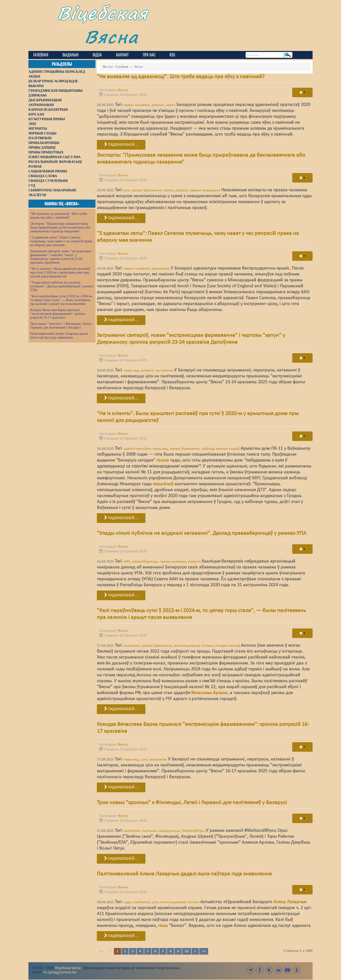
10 (186, 951)
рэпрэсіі (158, 105)
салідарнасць (169, 831)
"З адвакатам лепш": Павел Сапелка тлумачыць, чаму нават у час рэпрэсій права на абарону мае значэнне (61, 241)
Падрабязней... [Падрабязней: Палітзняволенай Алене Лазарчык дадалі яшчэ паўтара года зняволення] (121, 936)
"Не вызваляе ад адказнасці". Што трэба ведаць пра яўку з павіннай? (58, 215)
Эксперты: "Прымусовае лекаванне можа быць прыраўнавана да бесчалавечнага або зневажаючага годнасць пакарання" (60, 227)
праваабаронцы (145, 561)
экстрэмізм (164, 370)
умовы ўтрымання (147, 190)
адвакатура (161, 268)
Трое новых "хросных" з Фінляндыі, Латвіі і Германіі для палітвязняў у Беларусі (61, 325)
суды (127, 902)
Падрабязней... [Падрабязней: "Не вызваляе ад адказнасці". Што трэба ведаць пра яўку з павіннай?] (121, 144)
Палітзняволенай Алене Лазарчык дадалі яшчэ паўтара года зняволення (59, 335)
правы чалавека (137, 105)
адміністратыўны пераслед (146, 449)
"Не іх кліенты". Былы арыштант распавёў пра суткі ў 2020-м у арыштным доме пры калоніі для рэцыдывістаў (60, 272)
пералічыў (163, 484)
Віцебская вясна (68, 968)
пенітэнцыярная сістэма (193, 646)
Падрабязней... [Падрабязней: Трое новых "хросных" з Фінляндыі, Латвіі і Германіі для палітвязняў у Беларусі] (121, 858)
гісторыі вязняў (227, 646)
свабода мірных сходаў (221, 449)
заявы (169, 190)
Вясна (111, 36)
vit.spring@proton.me (59, 972)
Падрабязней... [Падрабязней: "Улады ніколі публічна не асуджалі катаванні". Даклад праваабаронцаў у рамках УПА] (121, 595)
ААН (127, 561)
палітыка (149, 831)
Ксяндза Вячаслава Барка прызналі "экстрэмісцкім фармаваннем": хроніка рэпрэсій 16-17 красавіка (57, 313)
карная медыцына (205, 190)
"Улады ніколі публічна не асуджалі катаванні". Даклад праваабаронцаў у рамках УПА (62, 286)
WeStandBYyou (193, 831)
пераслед (131, 370)
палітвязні (132, 646)
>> (204, 951)
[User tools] (302, 92)
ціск (127, 190)
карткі (170, 105)
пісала (162, 460)
